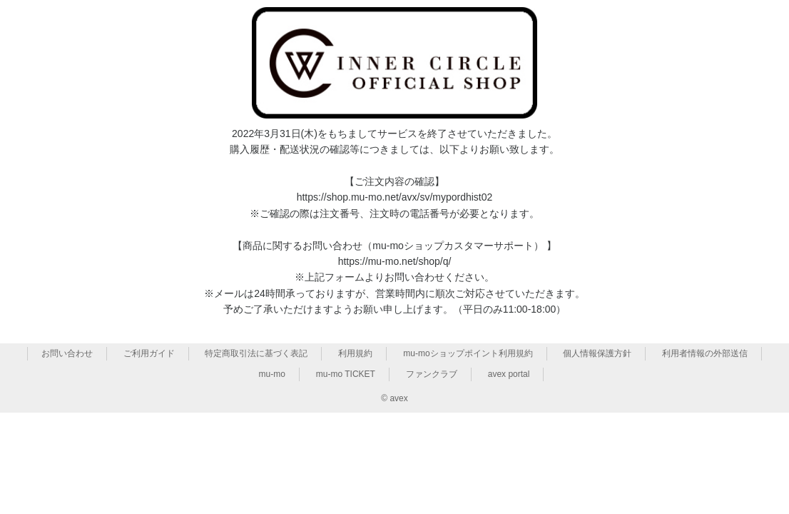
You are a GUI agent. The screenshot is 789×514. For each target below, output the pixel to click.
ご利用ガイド (149, 353)
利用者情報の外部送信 (705, 353)
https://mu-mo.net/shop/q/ (395, 261)
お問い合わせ (67, 353)
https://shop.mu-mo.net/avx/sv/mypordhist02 (395, 197)
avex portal (509, 374)
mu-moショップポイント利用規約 (467, 353)
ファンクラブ (431, 374)
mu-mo (272, 374)
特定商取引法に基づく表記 (256, 353)
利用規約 (355, 353)
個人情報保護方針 (597, 353)
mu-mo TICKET (345, 374)
